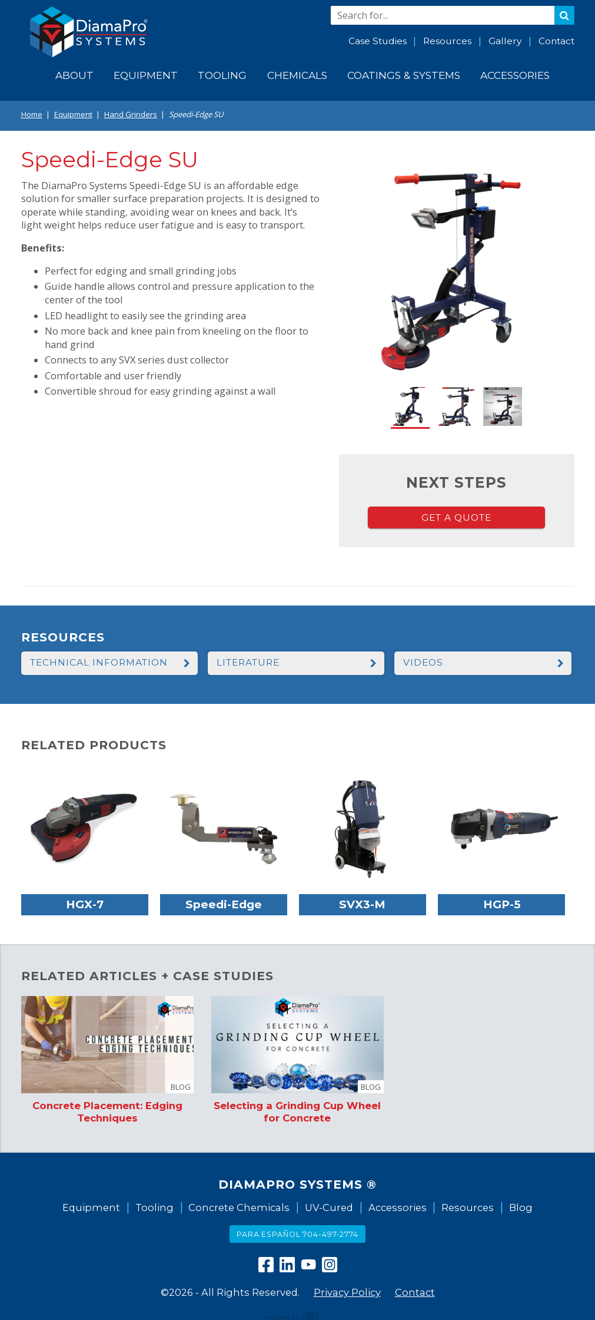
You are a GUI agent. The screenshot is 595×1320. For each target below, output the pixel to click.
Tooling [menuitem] (222, 75)
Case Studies (377, 41)
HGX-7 (85, 904)
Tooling (154, 1207)
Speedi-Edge (223, 904)
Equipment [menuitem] (146, 75)
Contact (556, 41)
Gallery (504, 41)
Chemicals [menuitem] (297, 75)
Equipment (73, 114)
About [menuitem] (74, 75)
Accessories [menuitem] (515, 75)
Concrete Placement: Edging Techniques (107, 1111)
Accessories (397, 1207)
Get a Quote (456, 517)
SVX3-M (362, 904)
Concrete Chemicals (239, 1207)
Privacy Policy (347, 1292)
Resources (447, 41)
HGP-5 (501, 904)
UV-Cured (329, 1207)
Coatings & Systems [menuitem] (403, 75)
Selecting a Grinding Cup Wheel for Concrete (297, 1111)
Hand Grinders (130, 114)
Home (31, 114)
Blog (521, 1207)
